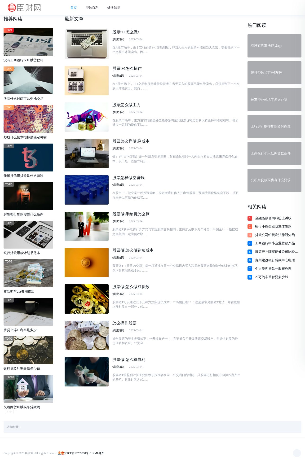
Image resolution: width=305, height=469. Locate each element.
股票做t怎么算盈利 (129, 360)
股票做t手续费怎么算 (131, 214)
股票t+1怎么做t (125, 33)
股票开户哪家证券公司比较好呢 (276, 252)
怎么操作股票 (124, 324)
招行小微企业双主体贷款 (273, 226)
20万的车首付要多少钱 (271, 277)
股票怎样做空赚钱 (128, 178)
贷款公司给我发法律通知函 (275, 235)
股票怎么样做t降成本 (131, 142)
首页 (75, 8)
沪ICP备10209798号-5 (77, 453)
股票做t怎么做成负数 (131, 287)
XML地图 (99, 453)
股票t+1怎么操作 (127, 69)
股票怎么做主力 (126, 105)
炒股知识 (116, 8)
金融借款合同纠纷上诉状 (273, 218)
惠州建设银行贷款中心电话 (275, 260)
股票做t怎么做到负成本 (133, 251)
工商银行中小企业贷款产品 (275, 243)
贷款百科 (94, 8)
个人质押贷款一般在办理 (273, 268)
